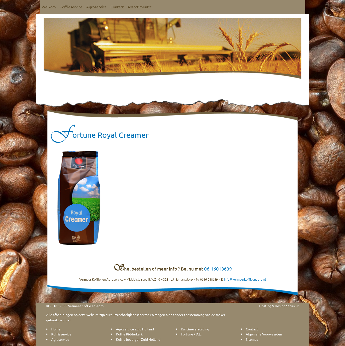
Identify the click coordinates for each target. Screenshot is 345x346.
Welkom (49, 6)
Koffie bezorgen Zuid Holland (138, 339)
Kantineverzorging (195, 329)
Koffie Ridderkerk (129, 334)
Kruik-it (293, 306)
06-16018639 (218, 268)
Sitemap (252, 339)
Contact (117, 6)
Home (55, 329)
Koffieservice (71, 6)
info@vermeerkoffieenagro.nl (245, 279)
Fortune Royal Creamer (100, 134)
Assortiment (139, 6)
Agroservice (96, 6)
